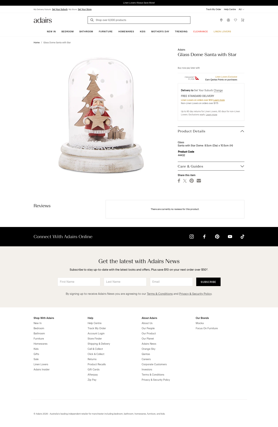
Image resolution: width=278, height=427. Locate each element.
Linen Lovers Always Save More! (139, 3)
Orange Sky (148, 349)
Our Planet (148, 338)
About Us (147, 323)
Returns (92, 359)
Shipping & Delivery (99, 343)
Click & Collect (96, 354)
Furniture (106, 31)
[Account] (228, 20)
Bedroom (68, 31)
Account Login (96, 333)
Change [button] (218, 90)
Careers (146, 359)
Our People (148, 328)
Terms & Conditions (160, 293)
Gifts (36, 354)
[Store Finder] (221, 20)
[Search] (92, 20)
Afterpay (93, 374)
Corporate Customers (154, 364)
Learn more (219, 100)
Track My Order (213, 9)
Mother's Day (160, 31)
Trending (181, 31)
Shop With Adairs (44, 318)
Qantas (146, 354)
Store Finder (95, 338)
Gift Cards (94, 369)
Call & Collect (95, 349)
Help (90, 318)
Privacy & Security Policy (195, 293)
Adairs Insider (42, 369)
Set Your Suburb (60, 9)
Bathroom (86, 31)
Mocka (200, 323)
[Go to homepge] (43, 19)
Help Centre (230, 9)
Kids (143, 31)
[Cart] (242, 20)
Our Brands (202, 318)
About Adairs (149, 318)
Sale (36, 359)
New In (51, 31)
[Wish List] (235, 20)
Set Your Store (85, 9)
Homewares (126, 31)
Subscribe (208, 282)
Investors (147, 369)
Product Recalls (97, 364)
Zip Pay (92, 379)
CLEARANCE (200, 31)
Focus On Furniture (207, 328)
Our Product (149, 333)
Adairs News (149, 343)
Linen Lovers (222, 31)
